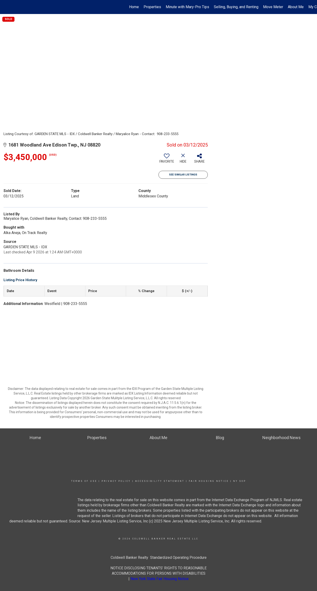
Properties (152, 7)
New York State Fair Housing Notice (159, 579)
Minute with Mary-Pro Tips (187, 7)
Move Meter (273, 7)
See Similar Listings (183, 174)
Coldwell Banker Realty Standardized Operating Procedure (159, 557)
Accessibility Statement (159, 481)
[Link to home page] (6, 7)
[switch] (166, 160)
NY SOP (239, 481)
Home (134, 7)
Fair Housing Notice (209, 481)
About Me (296, 7)
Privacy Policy (116, 481)
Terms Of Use (84, 481)
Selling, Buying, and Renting (236, 7)
